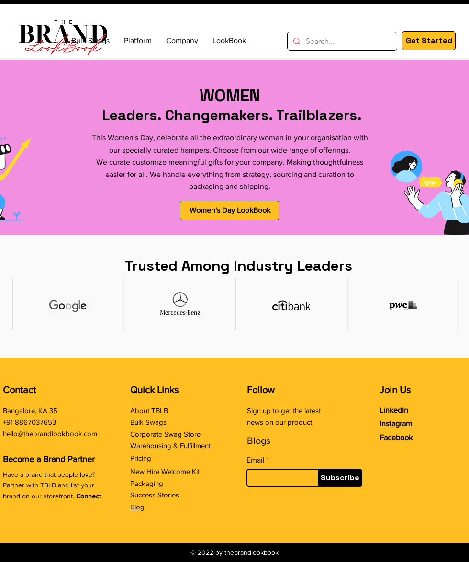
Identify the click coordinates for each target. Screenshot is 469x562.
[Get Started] (429, 40)
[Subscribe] (340, 478)
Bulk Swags (148, 422)
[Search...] (341, 41)
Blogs (258, 440)
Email (255, 460)
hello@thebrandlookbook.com (50, 434)
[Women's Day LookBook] (229, 210)
